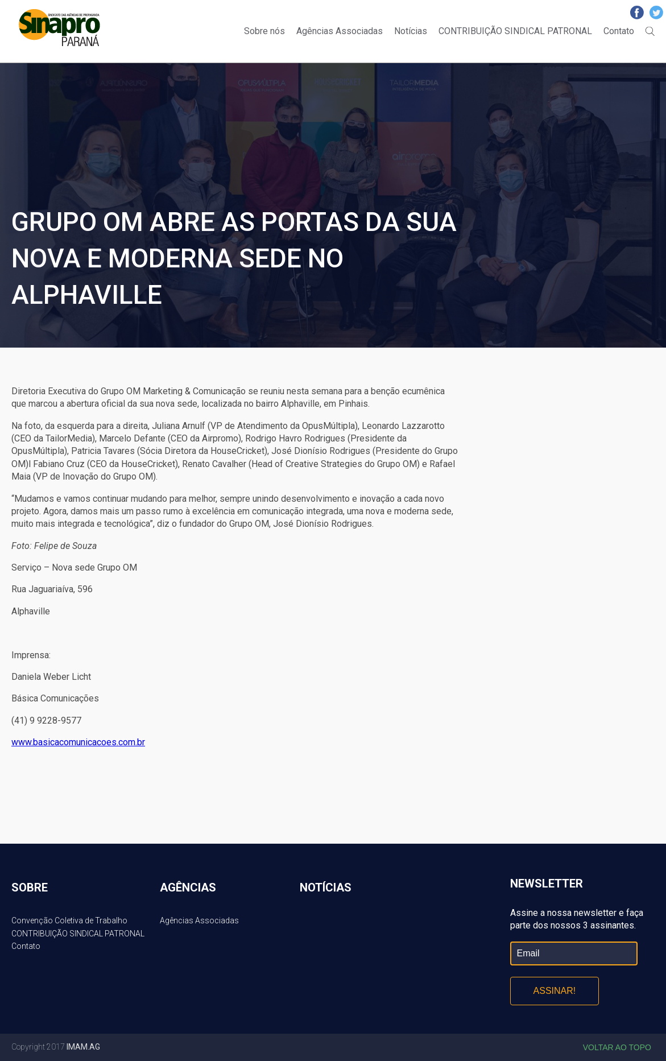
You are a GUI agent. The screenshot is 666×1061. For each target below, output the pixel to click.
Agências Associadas (339, 31)
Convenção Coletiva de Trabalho (69, 920)
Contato (618, 31)
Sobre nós (264, 31)
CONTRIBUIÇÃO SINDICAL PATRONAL (515, 31)
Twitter (656, 12)
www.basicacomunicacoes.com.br (78, 742)
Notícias (410, 31)
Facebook (637, 12)
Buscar (650, 31)
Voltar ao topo (617, 1047)
